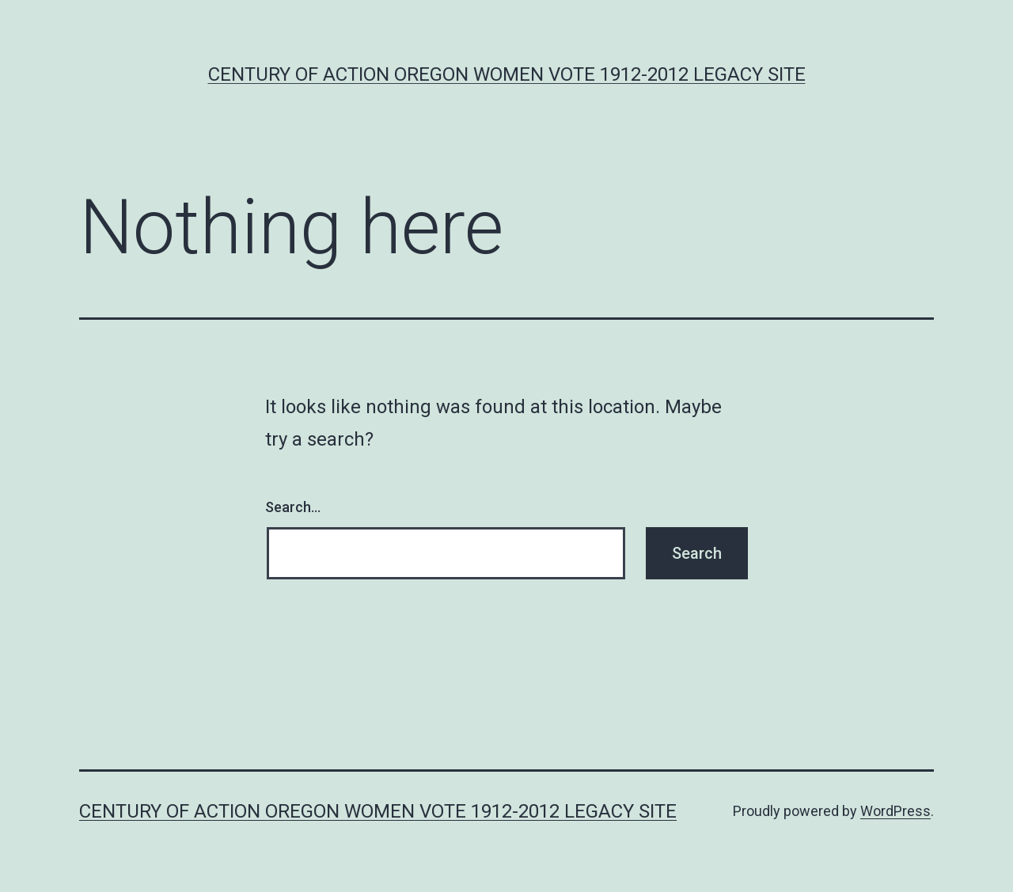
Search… (293, 507)
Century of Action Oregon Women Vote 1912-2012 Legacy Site (507, 74)
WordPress (895, 811)
